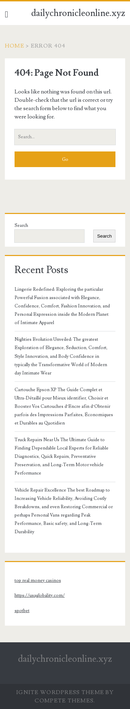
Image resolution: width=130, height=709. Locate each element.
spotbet (22, 610)
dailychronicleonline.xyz (78, 13)
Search (21, 225)
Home (14, 45)
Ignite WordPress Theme (60, 692)
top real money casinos (38, 580)
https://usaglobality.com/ (40, 595)
